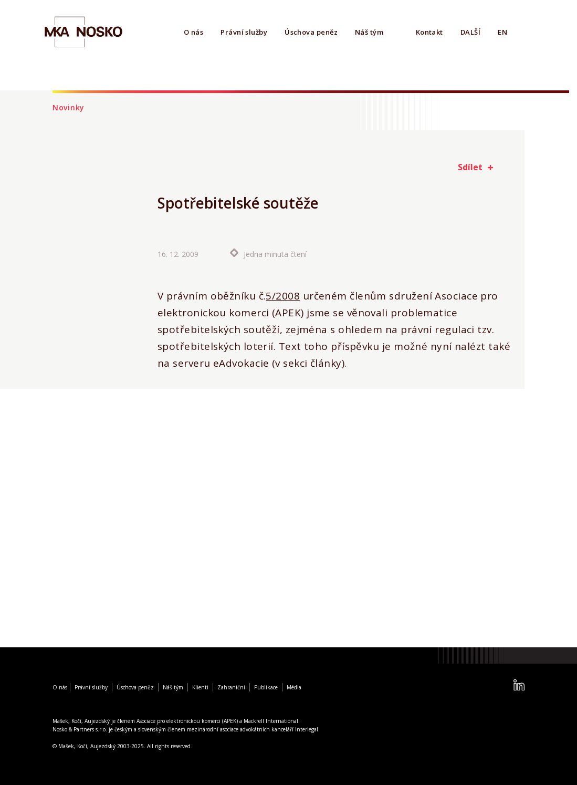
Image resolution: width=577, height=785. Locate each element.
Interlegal (306, 729)
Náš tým (369, 32)
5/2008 (283, 296)
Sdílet (470, 167)
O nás (193, 32)
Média (294, 687)
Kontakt (429, 32)
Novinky (69, 107)
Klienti (200, 687)
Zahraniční (231, 687)
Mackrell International (271, 721)
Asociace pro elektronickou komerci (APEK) (187, 721)
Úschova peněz (311, 32)
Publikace (266, 687)
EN (502, 32)
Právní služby (244, 32)
